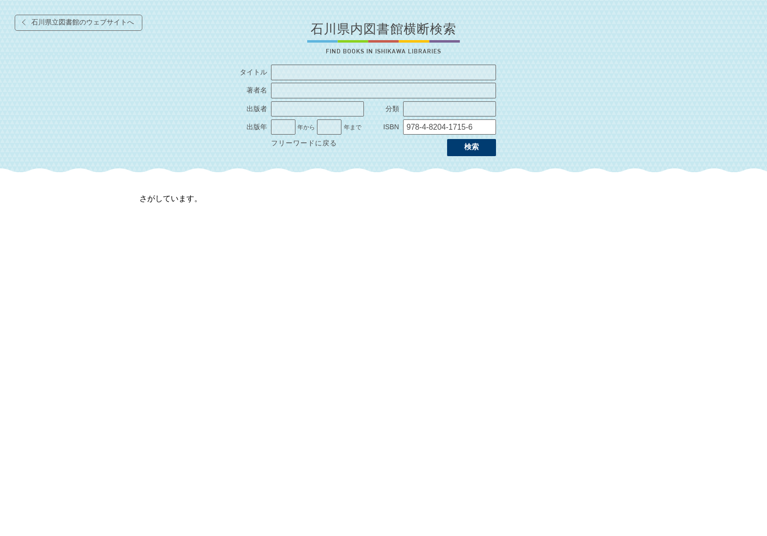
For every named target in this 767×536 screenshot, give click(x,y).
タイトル (253, 72)
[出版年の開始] (283, 127)
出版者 (257, 109)
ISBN (391, 127)
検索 (471, 147)
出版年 (257, 127)
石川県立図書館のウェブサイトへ (82, 22)
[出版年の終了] (329, 127)
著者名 (257, 90)
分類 (392, 109)
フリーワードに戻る (304, 143)
